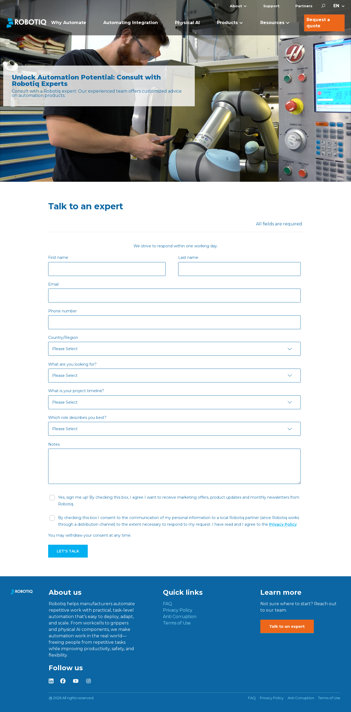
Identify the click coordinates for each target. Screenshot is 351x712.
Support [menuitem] (271, 6)
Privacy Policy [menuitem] (177, 610)
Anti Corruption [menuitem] (179, 616)
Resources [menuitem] (272, 22)
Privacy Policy (283, 524)
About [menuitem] (236, 6)
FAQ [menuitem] (167, 603)
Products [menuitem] (227, 22)
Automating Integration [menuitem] (130, 22)
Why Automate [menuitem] (68, 22)
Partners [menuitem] (303, 6)
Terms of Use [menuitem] (177, 623)
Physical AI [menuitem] (187, 22)
